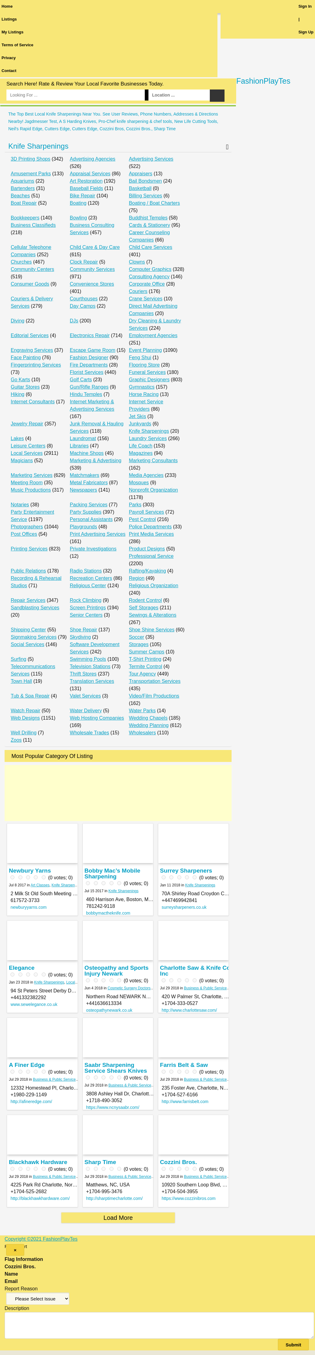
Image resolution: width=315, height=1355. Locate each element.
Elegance (21, 968)
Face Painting (26, 357)
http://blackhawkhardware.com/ (40, 1198)
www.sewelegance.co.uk (33, 1004)
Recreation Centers (91, 578)
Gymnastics (142, 387)
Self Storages (143, 607)
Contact (9, 70)
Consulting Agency (149, 276)
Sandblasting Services (35, 607)
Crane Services (145, 298)
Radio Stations (86, 570)
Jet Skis (137, 416)
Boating (78, 203)
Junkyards (140, 423)
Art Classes (40, 885)
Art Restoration (86, 181)
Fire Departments (89, 364)
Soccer (136, 637)
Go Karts (20, 379)
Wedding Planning (149, 725)
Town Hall (21, 681)
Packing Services (89, 504)
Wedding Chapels (148, 718)
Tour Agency (142, 673)
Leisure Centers (28, 445)
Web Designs (25, 718)
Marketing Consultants (153, 460)
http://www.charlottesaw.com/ (189, 1010)
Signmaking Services (33, 637)
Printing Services (29, 548)
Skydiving (80, 637)
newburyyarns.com (28, 907)
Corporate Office (147, 284)
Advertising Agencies (93, 159)
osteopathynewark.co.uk (109, 1010)
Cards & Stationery (149, 225)
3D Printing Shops (30, 159)
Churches (21, 262)
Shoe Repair (83, 629)
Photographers (27, 526)
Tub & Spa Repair (30, 695)
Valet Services (85, 695)
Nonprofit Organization (153, 490)
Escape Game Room (93, 350)
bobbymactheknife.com (108, 913)
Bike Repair (82, 195)
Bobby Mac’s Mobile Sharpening (112, 873)
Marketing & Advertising (95, 460)
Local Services (27, 453)
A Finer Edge (26, 1065)
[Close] (15, 1250)
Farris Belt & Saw (184, 1065)
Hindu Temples (86, 394)
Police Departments (150, 526)
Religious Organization (153, 585)
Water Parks (142, 710)
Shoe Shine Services (152, 629)
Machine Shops (87, 453)
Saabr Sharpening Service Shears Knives (115, 1068)
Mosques (139, 482)
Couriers (138, 291)
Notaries (20, 504)
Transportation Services (154, 681)
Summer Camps (146, 651)
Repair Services (28, 600)
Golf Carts (81, 379)
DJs (74, 320)
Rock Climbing (86, 600)
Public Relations (28, 570)
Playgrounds (83, 526)
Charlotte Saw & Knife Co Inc (195, 971)
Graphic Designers (149, 379)
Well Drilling (23, 732)
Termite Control (145, 666)
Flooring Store (144, 364)
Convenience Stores (92, 284)
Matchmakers (84, 475)
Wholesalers (142, 732)
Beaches (20, 195)
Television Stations (90, 666)
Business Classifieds (33, 225)
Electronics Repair (90, 335)
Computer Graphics (150, 269)
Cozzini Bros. (178, 1162)
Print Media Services (151, 534)
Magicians (22, 460)
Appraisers (140, 173)
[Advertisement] (118, 793)
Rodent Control (145, 600)
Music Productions (31, 490)
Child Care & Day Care (95, 247)
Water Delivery (86, 710)
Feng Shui (140, 357)
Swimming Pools (88, 659)
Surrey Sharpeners (186, 870)
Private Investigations (93, 548)
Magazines (140, 453)
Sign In (305, 6)
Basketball (140, 188)
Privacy (9, 57)
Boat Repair (24, 203)
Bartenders (23, 188)
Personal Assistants (91, 519)
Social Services (27, 644)
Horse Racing (144, 394)
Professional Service (151, 556)
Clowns (137, 262)
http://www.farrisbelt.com (185, 1101)
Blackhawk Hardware (38, 1162)
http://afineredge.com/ (31, 1101)
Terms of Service (17, 45)
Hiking (17, 394)
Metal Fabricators (89, 482)
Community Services (92, 269)
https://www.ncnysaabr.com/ (113, 1107)
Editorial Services (30, 335)
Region (136, 578)
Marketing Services (31, 475)
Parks (135, 504)
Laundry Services (148, 438)
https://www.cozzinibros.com (189, 1198)
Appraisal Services (90, 173)
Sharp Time (100, 1162)
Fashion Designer (89, 357)
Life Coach (140, 445)
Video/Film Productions (154, 695)
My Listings (13, 32)
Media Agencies (146, 475)
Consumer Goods (30, 284)
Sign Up (305, 32)
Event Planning (145, 350)
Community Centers (32, 269)
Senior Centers (86, 615)
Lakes (17, 438)
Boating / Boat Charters (154, 203)
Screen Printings (88, 607)
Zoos (16, 740)
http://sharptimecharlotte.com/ (114, 1198)
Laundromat (83, 438)
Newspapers (83, 490)
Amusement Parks (31, 173)
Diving (17, 320)
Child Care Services (150, 247)
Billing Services (145, 195)
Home (7, 6)
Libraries (79, 445)
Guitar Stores (25, 387)
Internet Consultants (33, 401)
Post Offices (24, 534)
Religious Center (88, 585)
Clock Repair (84, 262)
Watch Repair (25, 710)
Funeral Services (147, 372)
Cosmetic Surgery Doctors (129, 988)
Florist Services (86, 372)
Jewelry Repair (27, 423)
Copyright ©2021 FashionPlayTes (41, 1239)
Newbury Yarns (30, 870)
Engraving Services (32, 350)
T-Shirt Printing (145, 659)
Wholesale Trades (89, 732)
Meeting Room (27, 482)
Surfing (18, 659)
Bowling (78, 217)
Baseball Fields (86, 188)
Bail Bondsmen (145, 181)
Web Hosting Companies (97, 718)
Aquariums (22, 181)
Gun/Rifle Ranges (89, 387)
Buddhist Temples (148, 217)
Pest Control (142, 519)
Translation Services (92, 681)
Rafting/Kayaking (147, 570)
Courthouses (84, 298)
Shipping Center (28, 629)
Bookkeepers (25, 217)
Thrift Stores (83, 673)
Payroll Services (146, 512)
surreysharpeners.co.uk (184, 907)
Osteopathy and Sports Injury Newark (116, 971)
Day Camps (83, 306)
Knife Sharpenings (38, 146)
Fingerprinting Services (36, 364)
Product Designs (147, 548)
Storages (138, 644)
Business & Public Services (206, 988)
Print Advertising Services (97, 534)
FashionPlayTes (263, 81)
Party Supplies (86, 512)
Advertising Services (151, 159)
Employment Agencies (153, 335)
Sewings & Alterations (152, 615)
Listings (9, 19)
